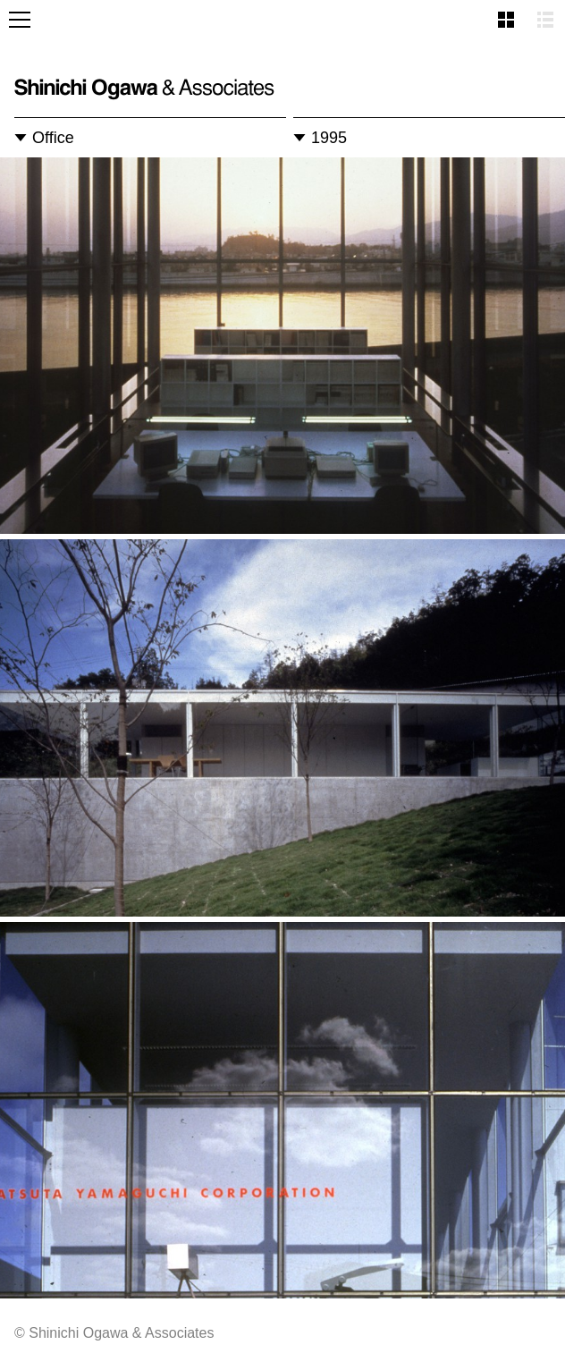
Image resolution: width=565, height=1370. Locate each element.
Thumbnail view (506, 19)
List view (545, 19)
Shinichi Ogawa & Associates (146, 89)
